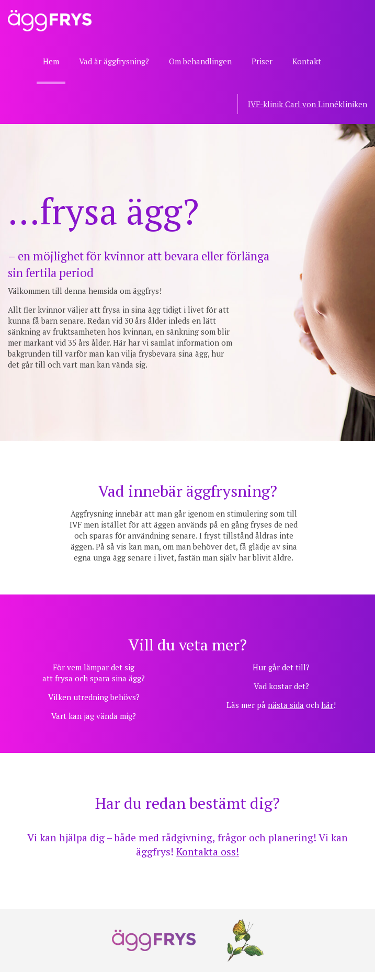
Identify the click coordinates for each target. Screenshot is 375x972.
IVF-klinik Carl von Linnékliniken (307, 104)
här (327, 705)
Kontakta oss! (207, 852)
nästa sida (286, 705)
